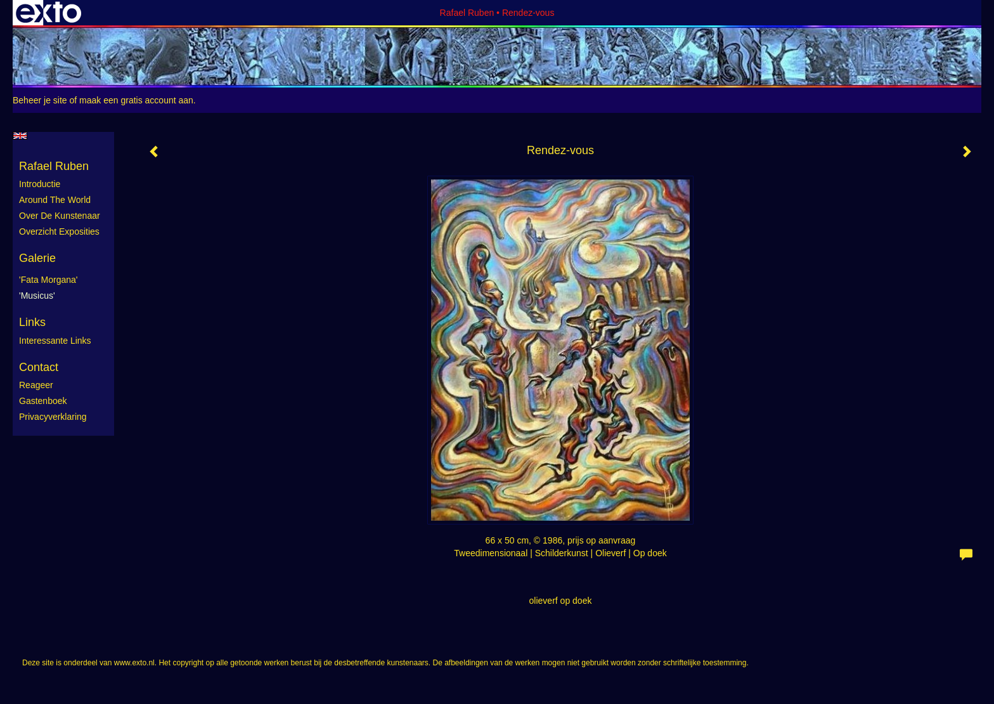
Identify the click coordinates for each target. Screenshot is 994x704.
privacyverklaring (53, 417)
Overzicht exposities (59, 231)
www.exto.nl (134, 662)
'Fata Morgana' (48, 280)
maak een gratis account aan (136, 100)
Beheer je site (40, 100)
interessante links (55, 341)
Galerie (37, 258)
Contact (38, 367)
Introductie (39, 184)
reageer (36, 385)
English (20, 136)
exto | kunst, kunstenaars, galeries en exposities (48, 12)
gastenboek (43, 401)
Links (32, 322)
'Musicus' (37, 295)
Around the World (55, 200)
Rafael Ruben (467, 13)
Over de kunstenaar (59, 216)
